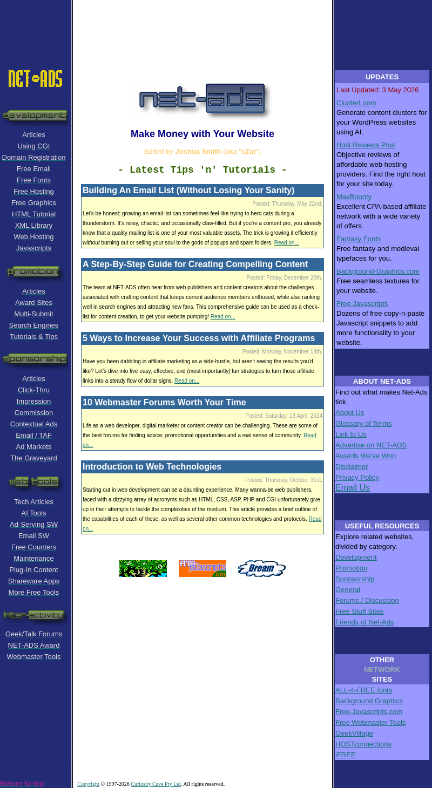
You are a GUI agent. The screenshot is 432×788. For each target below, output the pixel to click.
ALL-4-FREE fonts (364, 690)
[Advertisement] (216, 24)
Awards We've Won (365, 456)
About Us (349, 413)
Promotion (351, 568)
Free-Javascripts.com (368, 712)
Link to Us (351, 434)
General (347, 590)
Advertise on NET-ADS (371, 445)
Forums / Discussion (367, 600)
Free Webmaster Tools (370, 722)
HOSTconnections (363, 744)
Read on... (286, 243)
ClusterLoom (356, 103)
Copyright (88, 784)
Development (356, 557)
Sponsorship (354, 579)
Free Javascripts (362, 304)
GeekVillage (354, 733)
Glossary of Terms (363, 423)
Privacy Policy (357, 477)
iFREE (345, 755)
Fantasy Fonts (358, 239)
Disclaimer (351, 467)
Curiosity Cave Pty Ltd (156, 784)
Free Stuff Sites (359, 611)
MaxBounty (354, 197)
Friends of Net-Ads (364, 622)
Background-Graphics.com (378, 271)
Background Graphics (369, 701)
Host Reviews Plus (365, 145)
